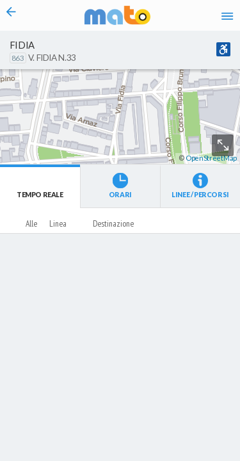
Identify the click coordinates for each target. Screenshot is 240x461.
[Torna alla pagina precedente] (11, 15)
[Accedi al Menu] (227, 15)
